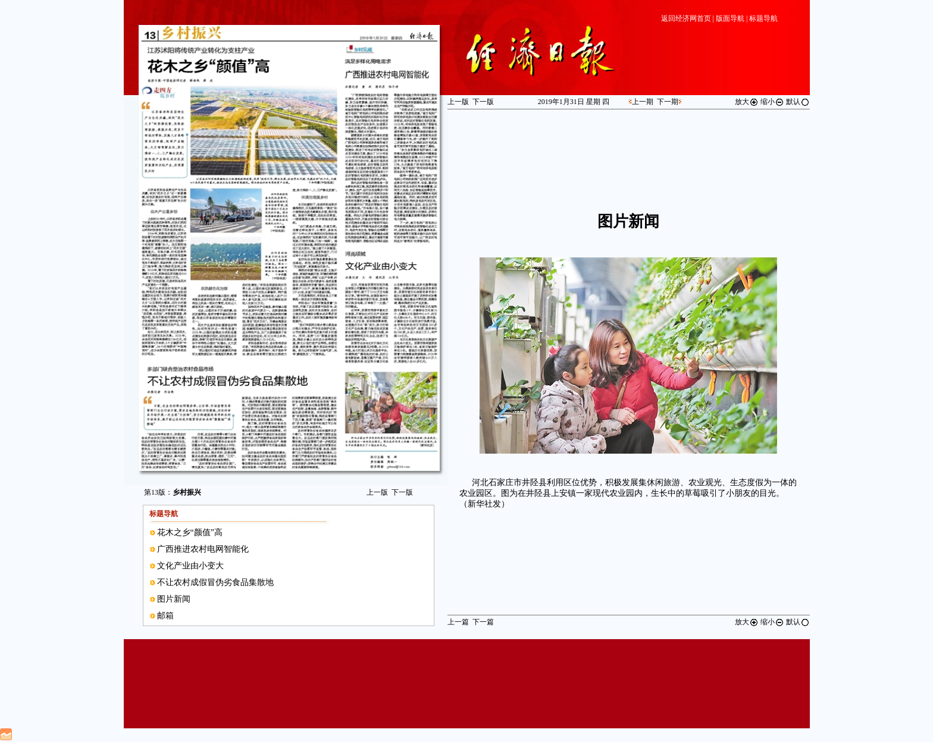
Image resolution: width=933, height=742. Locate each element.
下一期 (667, 102)
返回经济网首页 (686, 18)
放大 (747, 102)
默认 (798, 102)
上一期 (642, 102)
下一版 (402, 492)
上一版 (377, 492)
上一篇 (458, 622)
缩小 (772, 102)
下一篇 (483, 622)
